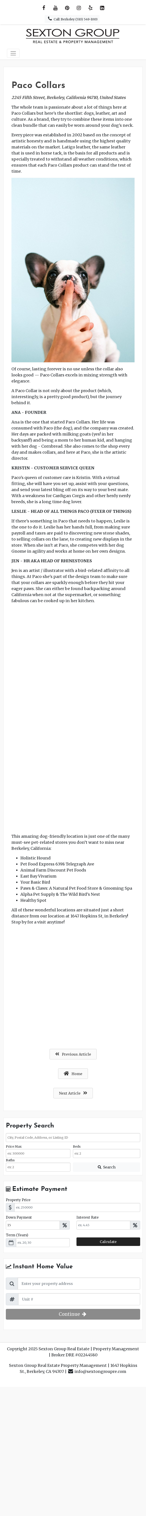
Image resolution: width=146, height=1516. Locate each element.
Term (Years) (17, 1235)
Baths (10, 1160)
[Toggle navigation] (13, 53)
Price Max (14, 1147)
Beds (77, 1147)
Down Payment (19, 1217)
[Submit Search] (106, 1167)
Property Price (18, 1200)
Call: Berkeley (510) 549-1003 (72, 18)
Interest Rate (87, 1217)
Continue (73, 1314)
